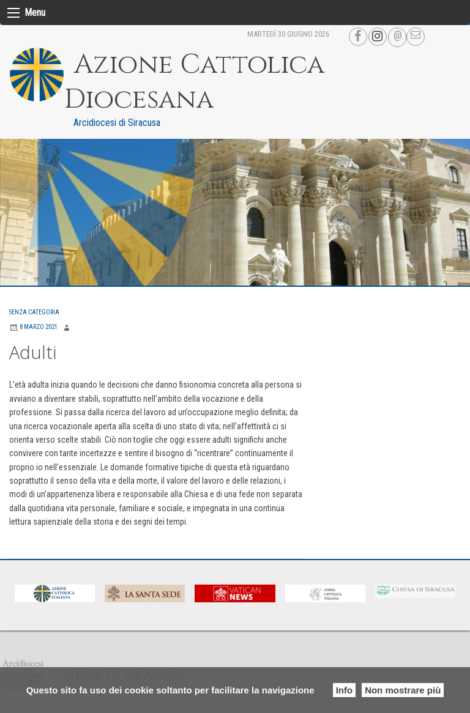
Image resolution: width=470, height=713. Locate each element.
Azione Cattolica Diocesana (194, 82)
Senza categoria (34, 312)
